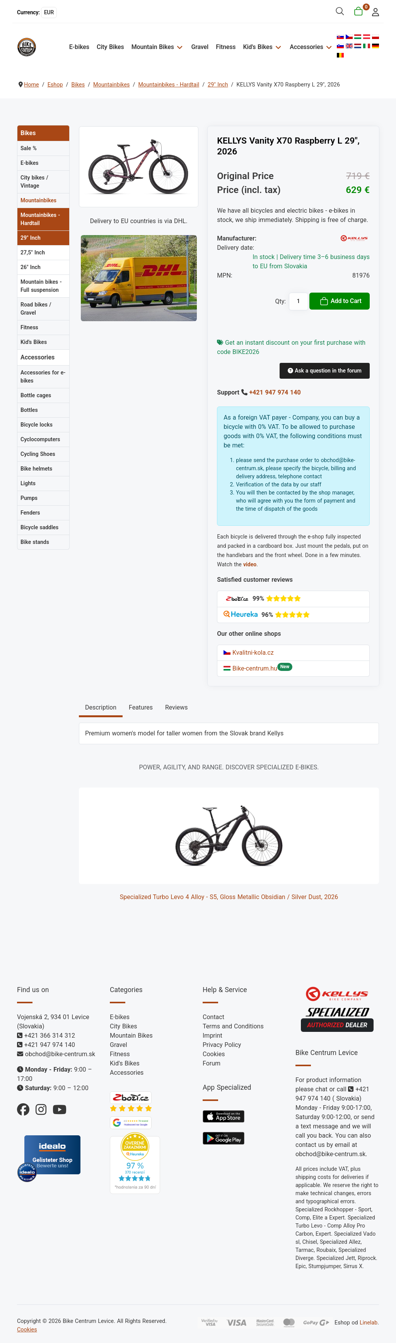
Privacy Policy (222, 1044)
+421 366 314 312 (49, 1035)
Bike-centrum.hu (250, 668)
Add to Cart (340, 301)
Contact (213, 1017)
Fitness (226, 47)
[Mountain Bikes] (179, 47)
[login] (373, 11)
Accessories (306, 47)
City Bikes (110, 47)
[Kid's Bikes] (277, 47)
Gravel (199, 47)
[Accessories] (328, 47)
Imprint (212, 1035)
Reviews (176, 707)
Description (100, 707)
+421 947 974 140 (274, 392)
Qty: (280, 301)
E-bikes (79, 47)
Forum (211, 1063)
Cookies (214, 1054)
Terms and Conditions (233, 1026)
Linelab (368, 1322)
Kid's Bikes (258, 47)
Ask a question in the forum (324, 371)
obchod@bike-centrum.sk (60, 1054)
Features (141, 707)
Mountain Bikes (152, 47)
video (249, 564)
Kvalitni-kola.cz (248, 652)
